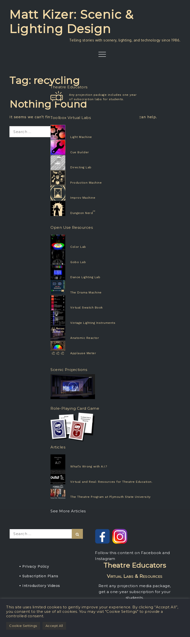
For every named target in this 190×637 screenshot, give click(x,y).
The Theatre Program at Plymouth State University (110, 497)
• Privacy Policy (34, 566)
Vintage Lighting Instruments (92, 323)
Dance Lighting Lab (85, 277)
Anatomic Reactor (84, 338)
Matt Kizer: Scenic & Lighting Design (71, 21)
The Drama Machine (86, 292)
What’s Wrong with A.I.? (88, 466)
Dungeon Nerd (81, 213)
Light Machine (81, 137)
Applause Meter (83, 353)
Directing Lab (81, 167)
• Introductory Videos (39, 585)
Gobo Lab (78, 262)
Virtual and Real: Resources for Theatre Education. (111, 481)
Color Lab (78, 247)
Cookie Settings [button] (23, 626)
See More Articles (68, 511)
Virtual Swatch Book (86, 307)
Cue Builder (79, 152)
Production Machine (86, 182)
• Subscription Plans (38, 576)
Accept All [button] (54, 626)
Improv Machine (82, 197)
